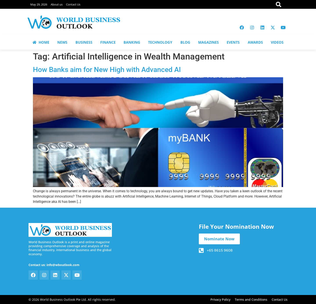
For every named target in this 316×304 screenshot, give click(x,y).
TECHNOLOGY (160, 42)
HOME (40, 42)
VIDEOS (277, 42)
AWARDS (255, 42)
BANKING (132, 42)
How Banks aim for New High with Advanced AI (107, 69)
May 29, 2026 (38, 4)
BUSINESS (83, 42)
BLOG (185, 42)
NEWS (62, 42)
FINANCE (108, 42)
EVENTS (233, 42)
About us (57, 4)
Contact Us (73, 4)
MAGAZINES (208, 42)
